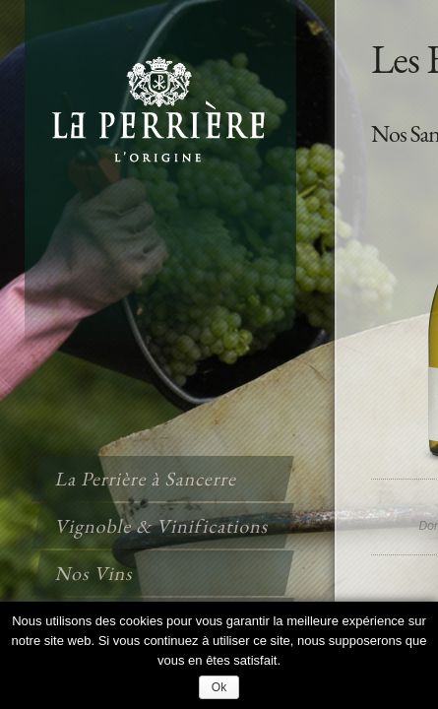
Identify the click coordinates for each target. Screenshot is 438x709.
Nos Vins (95, 573)
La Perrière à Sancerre (146, 478)
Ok (219, 687)
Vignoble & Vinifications (162, 526)
